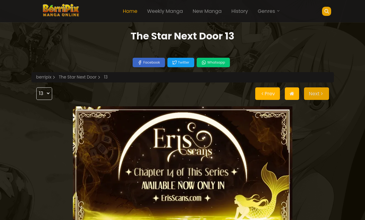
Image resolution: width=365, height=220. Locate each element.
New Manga (207, 11)
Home (130, 11)
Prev (267, 93)
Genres (269, 11)
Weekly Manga (165, 11)
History (239, 11)
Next (316, 93)
